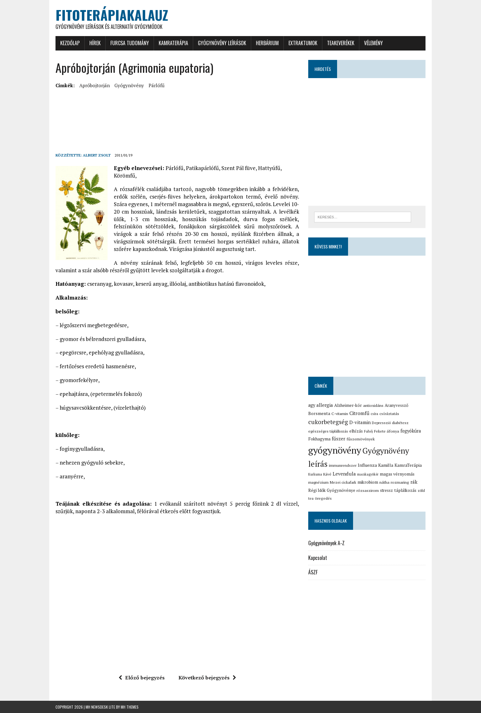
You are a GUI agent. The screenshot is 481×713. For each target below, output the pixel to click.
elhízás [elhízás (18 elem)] (356, 431)
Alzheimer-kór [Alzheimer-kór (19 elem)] (348, 405)
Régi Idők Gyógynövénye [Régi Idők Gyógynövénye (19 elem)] (331, 490)
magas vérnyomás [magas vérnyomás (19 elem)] (397, 474)
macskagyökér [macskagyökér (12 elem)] (367, 474)
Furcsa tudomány (129, 43)
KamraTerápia (173, 43)
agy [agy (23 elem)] (311, 405)
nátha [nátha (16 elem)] (384, 482)
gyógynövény (129, 85)
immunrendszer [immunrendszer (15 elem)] (343, 465)
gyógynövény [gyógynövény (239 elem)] (334, 450)
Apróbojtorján (94, 85)
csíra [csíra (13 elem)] (374, 413)
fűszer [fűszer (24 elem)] (338, 438)
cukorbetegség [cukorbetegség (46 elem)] (328, 422)
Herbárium (267, 43)
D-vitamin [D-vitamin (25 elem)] (360, 422)
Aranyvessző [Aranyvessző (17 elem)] (396, 405)
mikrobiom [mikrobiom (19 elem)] (367, 482)
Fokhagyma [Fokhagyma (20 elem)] (319, 439)
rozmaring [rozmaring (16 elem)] (400, 482)
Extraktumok (302, 43)
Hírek (95, 43)
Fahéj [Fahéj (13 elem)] (368, 431)
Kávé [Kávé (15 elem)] (327, 474)
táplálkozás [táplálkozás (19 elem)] (405, 490)
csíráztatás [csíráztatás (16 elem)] (389, 413)
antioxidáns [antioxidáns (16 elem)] (373, 405)
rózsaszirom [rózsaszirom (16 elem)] (368, 490)
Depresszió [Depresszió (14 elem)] (381, 422)
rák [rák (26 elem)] (413, 482)
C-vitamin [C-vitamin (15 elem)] (339, 413)
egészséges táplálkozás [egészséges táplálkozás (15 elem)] (328, 431)
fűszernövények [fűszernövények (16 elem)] (360, 439)
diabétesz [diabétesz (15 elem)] (400, 422)
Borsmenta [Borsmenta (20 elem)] (319, 413)
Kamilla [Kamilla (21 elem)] (385, 465)
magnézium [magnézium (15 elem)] (318, 482)
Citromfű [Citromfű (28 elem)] (359, 413)
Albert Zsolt (97, 155)
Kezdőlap (70, 43)
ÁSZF (313, 572)
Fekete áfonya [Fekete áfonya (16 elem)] (386, 431)
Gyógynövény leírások (222, 43)
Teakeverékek (340, 43)
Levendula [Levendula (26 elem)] (344, 474)
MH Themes (130, 707)
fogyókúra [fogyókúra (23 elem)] (410, 431)
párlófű (157, 85)
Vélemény (373, 43)
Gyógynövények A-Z (326, 543)
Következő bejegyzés (207, 677)
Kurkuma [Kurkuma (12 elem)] (315, 474)
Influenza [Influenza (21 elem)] (367, 465)
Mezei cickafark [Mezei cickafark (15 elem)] (343, 482)
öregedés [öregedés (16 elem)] (323, 498)
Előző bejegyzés (142, 677)
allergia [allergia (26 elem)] (324, 405)
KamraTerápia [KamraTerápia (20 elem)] (408, 465)
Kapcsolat (317, 557)
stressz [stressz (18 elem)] (386, 490)
